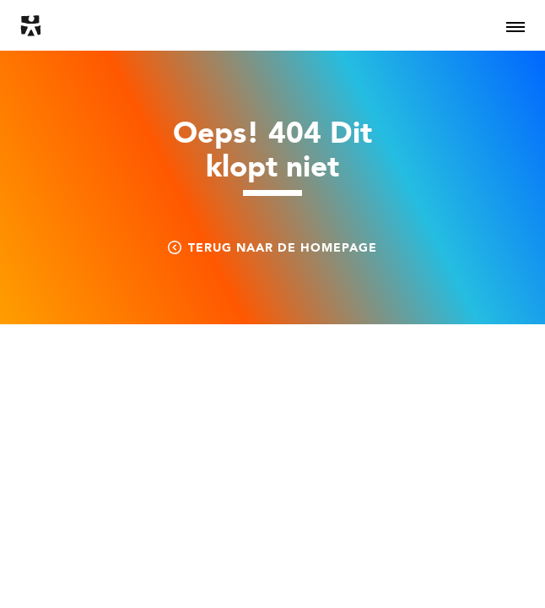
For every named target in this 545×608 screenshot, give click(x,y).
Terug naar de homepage (272, 247)
